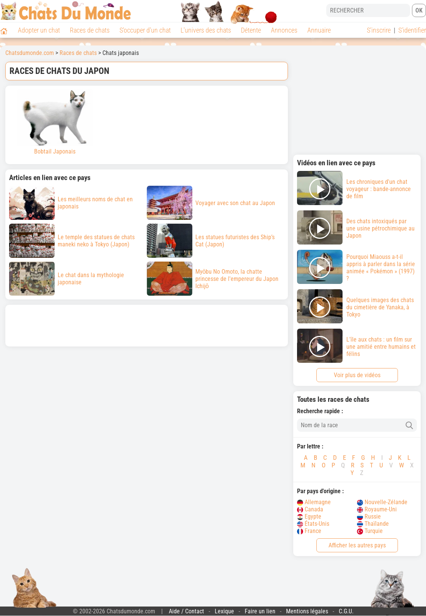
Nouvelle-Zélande (382, 502)
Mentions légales (307, 611)
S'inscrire (379, 30)
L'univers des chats (206, 30)
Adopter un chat (39, 30)
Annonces (284, 30)
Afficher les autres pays (357, 545)
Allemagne (314, 502)
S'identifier (412, 30)
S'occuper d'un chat (145, 30)
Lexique (224, 611)
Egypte (309, 516)
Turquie (370, 530)
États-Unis (313, 523)
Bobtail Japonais (55, 122)
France (309, 530)
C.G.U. (346, 611)
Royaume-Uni (377, 509)
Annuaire (319, 30)
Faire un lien (260, 611)
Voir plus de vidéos (357, 375)
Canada (310, 509)
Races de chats (90, 30)
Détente (251, 30)
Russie (369, 516)
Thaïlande (373, 523)
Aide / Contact (186, 611)
